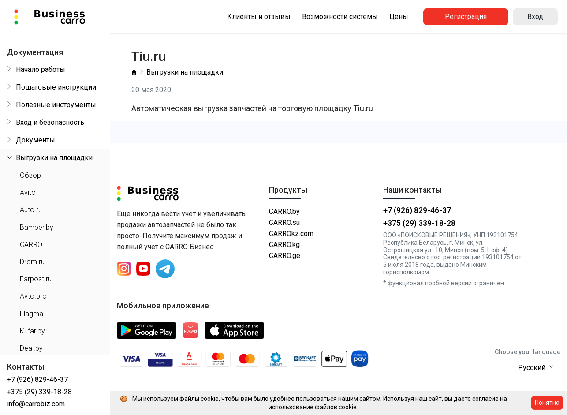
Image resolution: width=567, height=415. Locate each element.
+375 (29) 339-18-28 (39, 392)
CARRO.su (284, 222)
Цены (398, 16)
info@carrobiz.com (36, 404)
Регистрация (466, 16)
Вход (535, 16)
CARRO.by (284, 211)
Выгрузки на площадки (184, 72)
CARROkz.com (291, 233)
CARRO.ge (284, 255)
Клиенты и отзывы (259, 16)
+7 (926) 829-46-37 (37, 379)
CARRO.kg (284, 244)
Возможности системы (340, 16)
